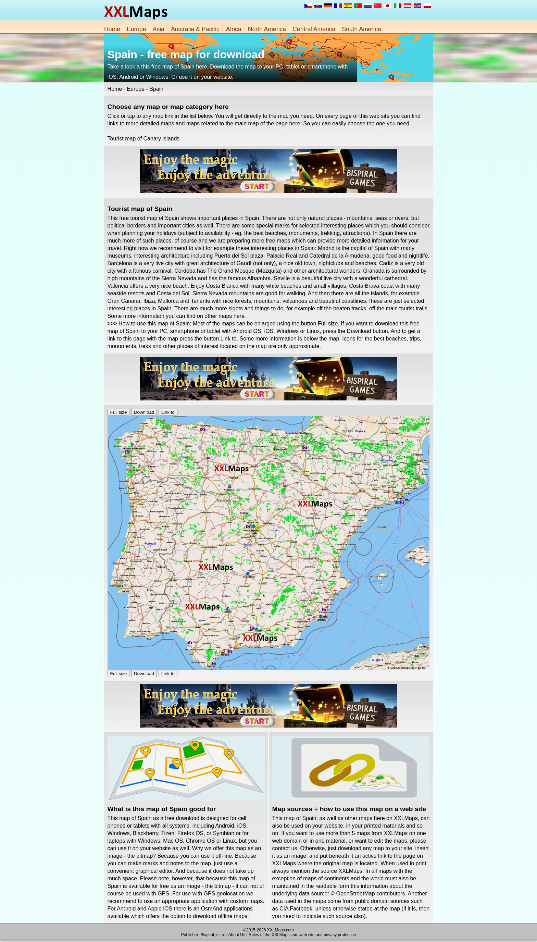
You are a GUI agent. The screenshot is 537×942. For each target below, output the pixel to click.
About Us (236, 934)
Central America (313, 29)
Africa (233, 29)
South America (361, 29)
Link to (168, 412)
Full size (118, 412)
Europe (136, 29)
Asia (158, 29)
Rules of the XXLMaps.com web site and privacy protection (302, 934)
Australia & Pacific (195, 29)
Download (144, 412)
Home (112, 29)
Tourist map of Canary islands (144, 138)
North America (267, 29)
